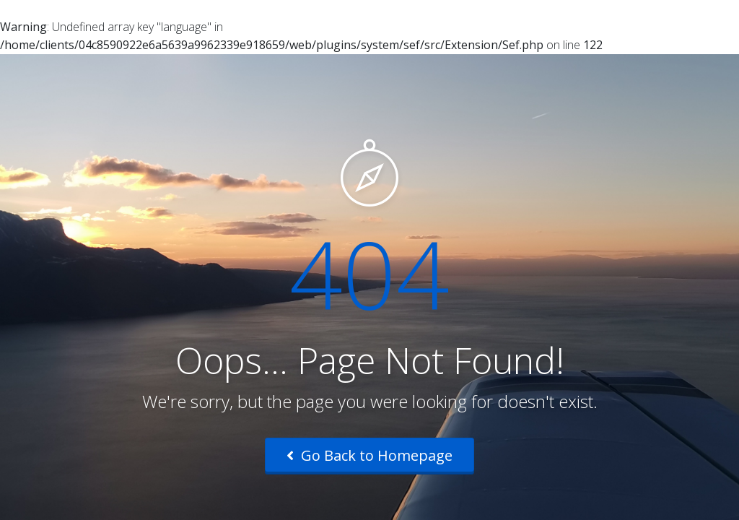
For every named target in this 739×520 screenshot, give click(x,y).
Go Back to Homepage (369, 455)
